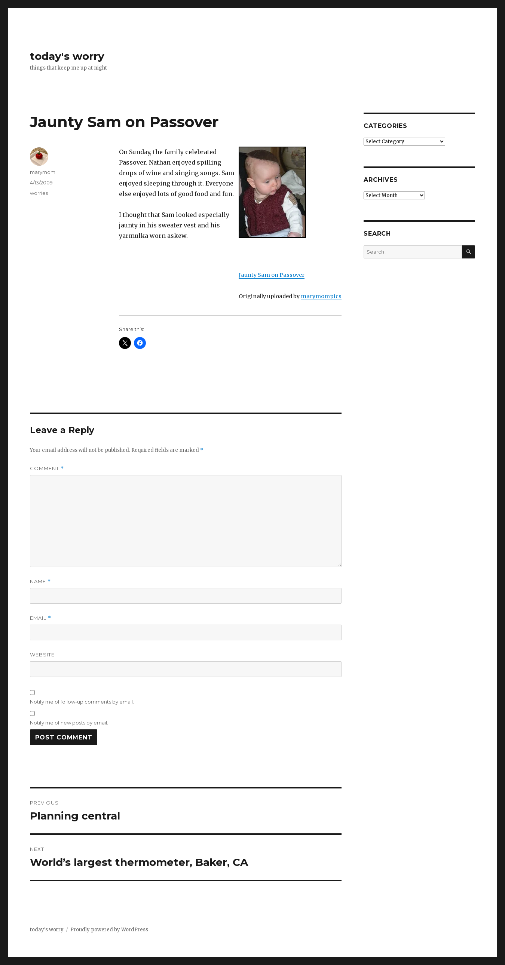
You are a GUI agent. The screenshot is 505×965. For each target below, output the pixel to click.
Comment (47, 468)
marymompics (321, 296)
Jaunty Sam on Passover (271, 275)
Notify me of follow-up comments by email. (82, 702)
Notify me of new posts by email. (69, 723)
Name (40, 581)
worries (39, 193)
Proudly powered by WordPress (109, 929)
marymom (42, 172)
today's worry (67, 56)
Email (40, 618)
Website (42, 655)
